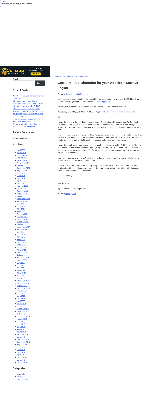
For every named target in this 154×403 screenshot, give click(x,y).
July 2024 (20, 204)
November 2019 (23, 311)
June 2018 (21, 350)
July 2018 (20, 347)
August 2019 (22, 319)
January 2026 (22, 158)
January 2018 (22, 360)
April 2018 (21, 355)
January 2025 (22, 189)
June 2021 (21, 265)
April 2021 (21, 270)
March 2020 (21, 304)
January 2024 (22, 217)
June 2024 (21, 206)
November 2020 (23, 283)
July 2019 (20, 322)
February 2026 (22, 155)
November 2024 (23, 194)
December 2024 (23, 191)
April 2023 (21, 240)
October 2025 (22, 166)
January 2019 (22, 337)
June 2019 (21, 324)
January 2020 (22, 306)
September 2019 (23, 316)
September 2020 (23, 288)
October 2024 (22, 196)
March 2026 (21, 153)
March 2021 (21, 273)
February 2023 (22, 245)
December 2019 (23, 309)
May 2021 (21, 268)
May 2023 (21, 237)
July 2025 (20, 173)
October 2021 (22, 255)
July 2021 (20, 263)
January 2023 (22, 247)
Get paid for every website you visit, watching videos (70, 77)
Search (15, 79)
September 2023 (23, 227)
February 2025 (22, 186)
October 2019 (22, 314)
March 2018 (21, 357)
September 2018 (23, 342)
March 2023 (21, 242)
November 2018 (23, 339)
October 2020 (22, 286)
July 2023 (20, 232)
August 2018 (22, 345)
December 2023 (23, 219)
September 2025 (23, 168)
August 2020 (22, 291)
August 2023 (22, 229)
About (2, 6)
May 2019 (21, 327)
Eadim (2, 1)
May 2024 (21, 209)
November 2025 (23, 163)
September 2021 (23, 258)
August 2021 (22, 260)
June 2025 (21, 176)
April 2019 (21, 329)
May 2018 (21, 352)
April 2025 (21, 181)
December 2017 (23, 363)
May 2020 (21, 299)
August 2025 (22, 171)
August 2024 (22, 201)
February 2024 (22, 214)
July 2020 (20, 293)
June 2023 (21, 235)
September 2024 (23, 199)
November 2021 (23, 253)
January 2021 (22, 278)
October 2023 (22, 224)
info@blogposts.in (103, 102)
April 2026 (21, 150)
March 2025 (21, 183)
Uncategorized (70, 194)
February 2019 (22, 334)
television (20, 377)
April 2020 (21, 301)
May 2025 (21, 178)
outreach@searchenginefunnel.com (115, 112)
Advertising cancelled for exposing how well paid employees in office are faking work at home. (28, 113)
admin (86, 94)
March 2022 (21, 250)
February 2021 (22, 276)
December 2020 (23, 281)
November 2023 (23, 222)
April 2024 (21, 212)
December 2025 (23, 160)
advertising (21, 374)
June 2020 (21, 296)
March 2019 (21, 332)
